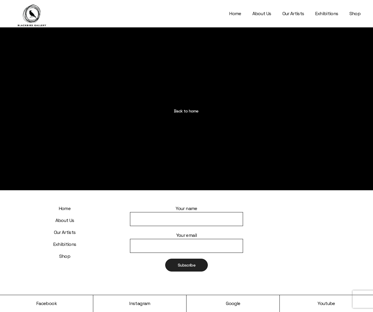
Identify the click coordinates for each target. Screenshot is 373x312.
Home (65, 208)
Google (233, 303)
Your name (186, 211)
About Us (64, 220)
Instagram (139, 303)
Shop (64, 256)
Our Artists (65, 232)
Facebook (46, 303)
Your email (186, 238)
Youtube (326, 303)
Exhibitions (64, 244)
